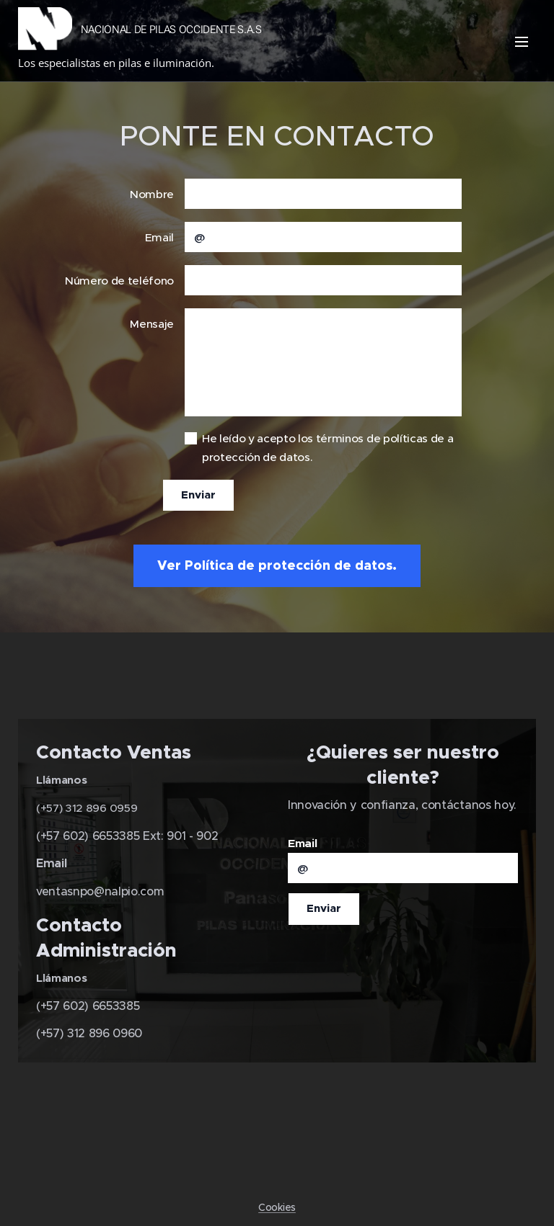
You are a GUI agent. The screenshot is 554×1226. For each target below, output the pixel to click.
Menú (521, 41)
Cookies (277, 1207)
